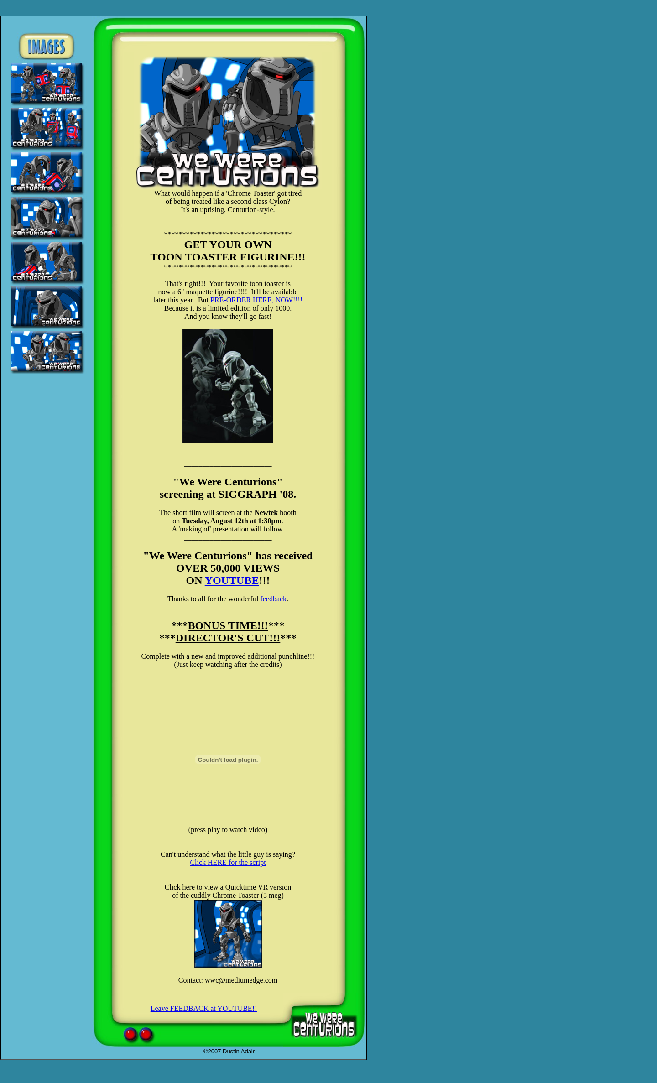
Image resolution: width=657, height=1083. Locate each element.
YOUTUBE (232, 580)
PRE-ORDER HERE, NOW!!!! (256, 300)
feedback (273, 599)
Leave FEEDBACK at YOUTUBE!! (204, 1008)
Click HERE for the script (228, 862)
